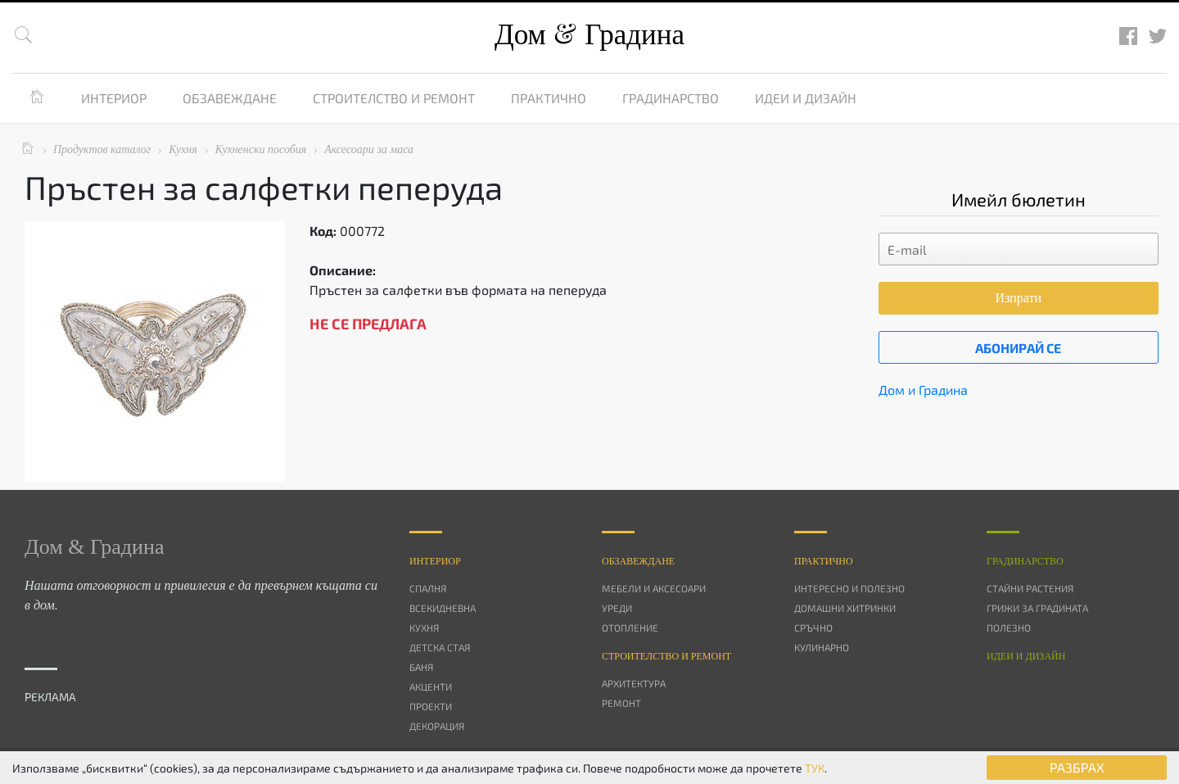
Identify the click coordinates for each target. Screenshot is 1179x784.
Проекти (430, 706)
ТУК (814, 768)
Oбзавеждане (638, 561)
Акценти (430, 686)
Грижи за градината (1037, 608)
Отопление (630, 627)
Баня (421, 667)
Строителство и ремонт (394, 98)
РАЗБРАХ (1077, 767)
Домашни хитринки (845, 608)
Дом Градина (589, 35)
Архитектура (634, 683)
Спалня (427, 588)
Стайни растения (1030, 588)
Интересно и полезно (849, 588)
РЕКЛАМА (50, 697)
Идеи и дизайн (805, 98)
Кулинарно (821, 647)
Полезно (1009, 627)
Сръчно (813, 627)
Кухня (424, 627)
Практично (548, 98)
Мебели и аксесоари (654, 588)
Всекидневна (442, 608)
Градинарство (670, 98)
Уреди (617, 608)
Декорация (436, 726)
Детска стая (439, 647)
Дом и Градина (923, 389)
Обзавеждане (230, 98)
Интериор (114, 98)
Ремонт (621, 703)
